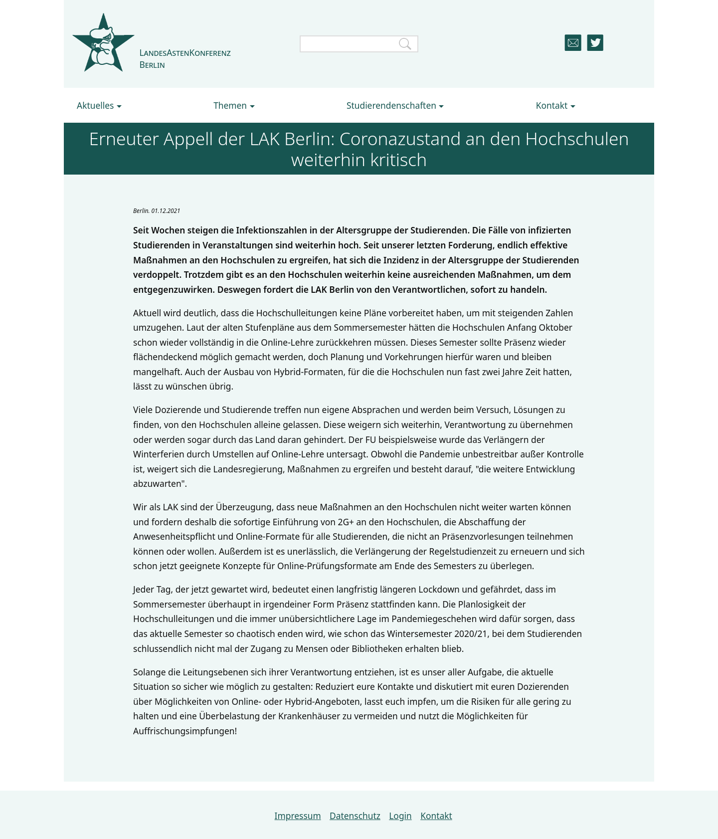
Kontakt (436, 816)
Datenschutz (355, 816)
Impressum (298, 816)
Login (400, 816)
